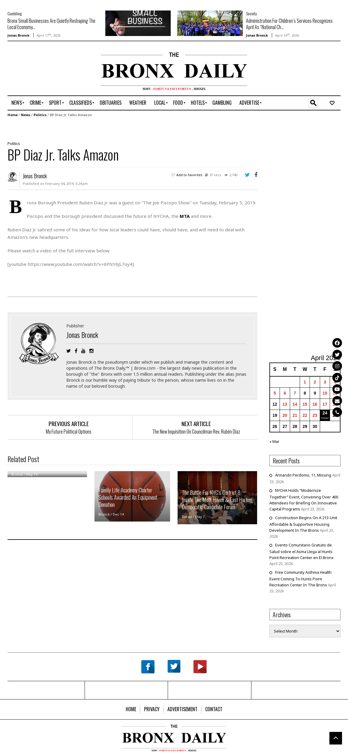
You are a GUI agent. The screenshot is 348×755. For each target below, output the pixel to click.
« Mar (274, 441)
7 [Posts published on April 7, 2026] (295, 393)
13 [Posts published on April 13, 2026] (285, 404)
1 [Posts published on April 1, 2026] (305, 382)
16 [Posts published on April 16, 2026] (315, 404)
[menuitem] (17, 103)
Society (251, 13)
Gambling (15, 13)
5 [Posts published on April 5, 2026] (275, 393)
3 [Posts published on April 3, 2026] (325, 382)
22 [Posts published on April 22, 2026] (304, 415)
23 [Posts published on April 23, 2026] (315, 415)
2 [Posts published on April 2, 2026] (315, 382)
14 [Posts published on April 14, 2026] (294, 404)
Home (13, 115)
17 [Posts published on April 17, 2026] (324, 404)
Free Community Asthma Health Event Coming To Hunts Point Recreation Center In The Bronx (300, 579)
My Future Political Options (69, 431)
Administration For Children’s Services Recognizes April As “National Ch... (289, 24)
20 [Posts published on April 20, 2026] (285, 415)
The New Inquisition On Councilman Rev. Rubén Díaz (196, 431)
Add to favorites (189, 175)
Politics (40, 115)
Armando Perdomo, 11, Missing (303, 475)
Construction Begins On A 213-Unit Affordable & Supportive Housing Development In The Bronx (303, 524)
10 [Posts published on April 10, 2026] (324, 393)
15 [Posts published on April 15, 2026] (304, 404)
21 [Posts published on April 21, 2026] (294, 415)
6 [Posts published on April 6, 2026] (285, 393)
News (25, 115)
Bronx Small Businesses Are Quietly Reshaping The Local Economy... (51, 24)
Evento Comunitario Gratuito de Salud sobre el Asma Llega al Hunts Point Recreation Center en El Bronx (301, 551)
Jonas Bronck (18, 35)
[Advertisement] (43, 71)
